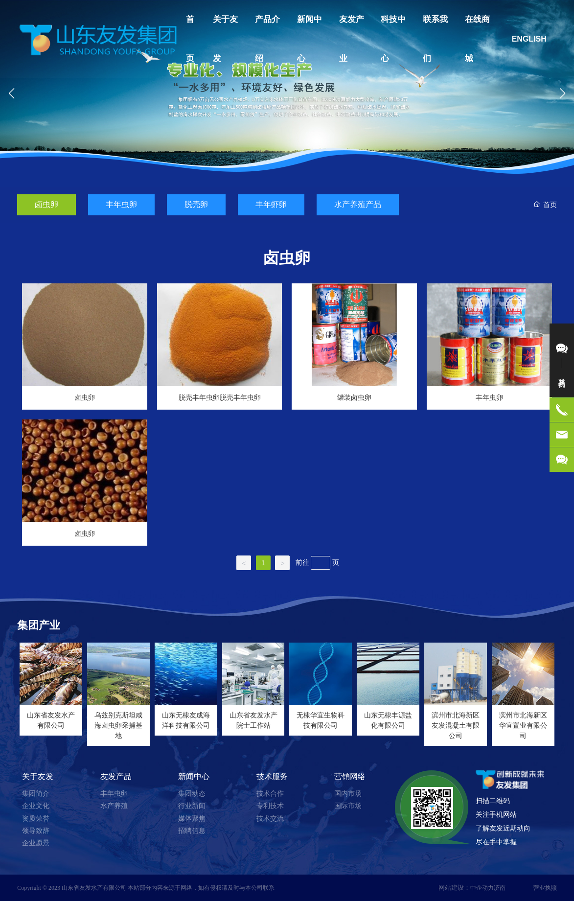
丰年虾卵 (271, 204)
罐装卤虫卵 (354, 397)
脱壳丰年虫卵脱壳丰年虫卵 (220, 397)
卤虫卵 (46, 204)
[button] (283, 177)
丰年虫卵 (121, 204)
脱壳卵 (196, 204)
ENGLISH (529, 39)
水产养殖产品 (357, 204)
